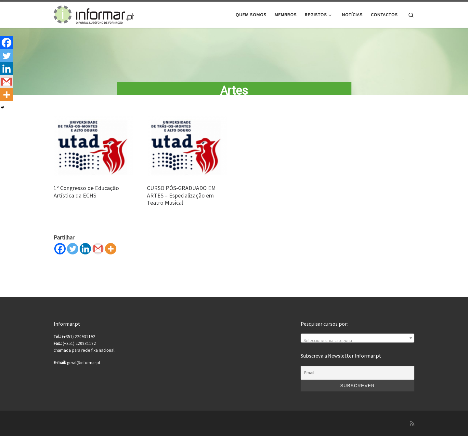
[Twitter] (72, 254)
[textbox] (357, 340)
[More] (110, 254)
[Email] (357, 373)
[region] (234, 64)
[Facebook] (60, 254)
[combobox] (357, 338)
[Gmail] (98, 254)
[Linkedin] (85, 254)
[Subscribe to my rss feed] (412, 423)
